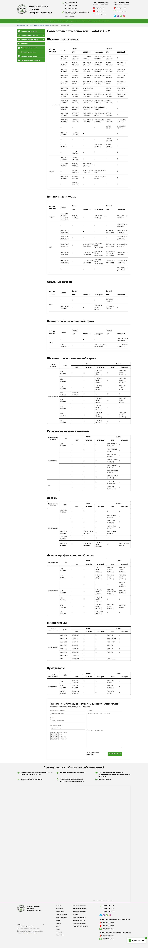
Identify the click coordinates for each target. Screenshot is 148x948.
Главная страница (22, 25)
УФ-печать (24, 44)
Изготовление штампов (29, 35)
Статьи (84, 21)
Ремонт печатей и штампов (30, 60)
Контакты (97, 21)
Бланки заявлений (62, 21)
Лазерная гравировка (28, 52)
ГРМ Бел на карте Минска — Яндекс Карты (102, 906)
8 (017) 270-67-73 (71, 8)
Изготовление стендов (29, 56)
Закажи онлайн (37, 21)
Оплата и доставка (49, 21)
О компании (27, 21)
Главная (19, 21)
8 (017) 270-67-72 (71, 5)
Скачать (78, 21)
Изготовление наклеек (29, 48)
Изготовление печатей (29, 31)
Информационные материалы (42, 25)
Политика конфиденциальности (29, 938)
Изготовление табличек (29, 39)
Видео (71, 21)
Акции (90, 21)
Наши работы (105, 21)
